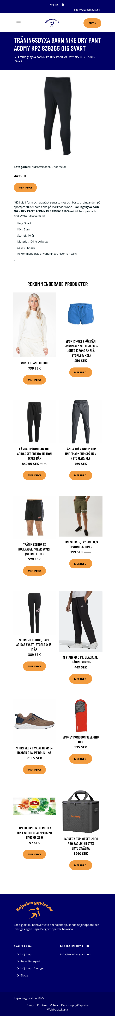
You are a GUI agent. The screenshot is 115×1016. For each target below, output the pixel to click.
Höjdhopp (26, 954)
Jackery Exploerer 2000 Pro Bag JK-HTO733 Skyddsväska (80, 843)
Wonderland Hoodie (34, 363)
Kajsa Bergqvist (30, 961)
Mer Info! (25, 187)
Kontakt (42, 1005)
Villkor (54, 1005)
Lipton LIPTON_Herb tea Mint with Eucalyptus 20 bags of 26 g (34, 832)
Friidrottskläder (40, 167)
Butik (92, 23)
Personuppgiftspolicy (75, 1005)
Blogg (24, 975)
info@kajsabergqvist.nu (87, 9)
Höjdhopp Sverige (32, 968)
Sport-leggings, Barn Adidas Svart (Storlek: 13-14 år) (34, 644)
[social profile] (62, 4)
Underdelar (59, 167)
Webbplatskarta (57, 1009)
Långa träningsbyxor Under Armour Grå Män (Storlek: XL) (80, 453)
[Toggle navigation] (18, 22)
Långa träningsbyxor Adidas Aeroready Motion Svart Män (34, 453)
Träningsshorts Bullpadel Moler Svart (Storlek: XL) (34, 549)
